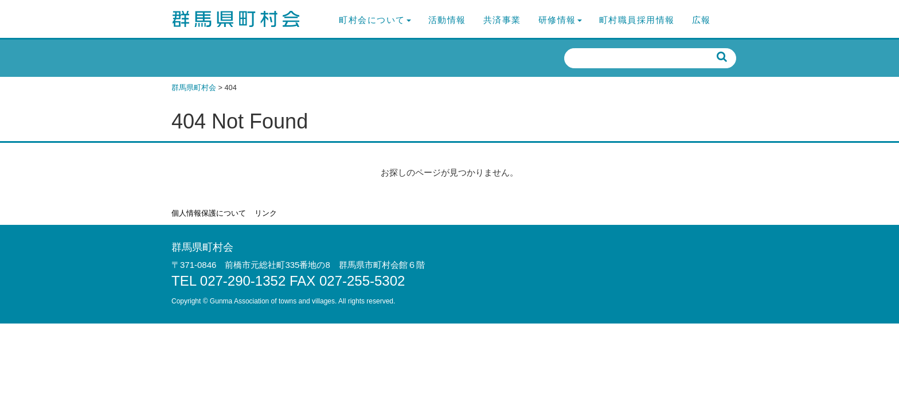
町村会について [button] (375, 20)
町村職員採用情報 (637, 20)
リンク (266, 213)
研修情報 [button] (560, 20)
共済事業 (502, 20)
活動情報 (447, 20)
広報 (701, 20)
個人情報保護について (208, 213)
